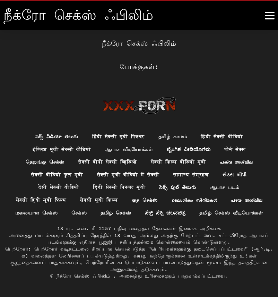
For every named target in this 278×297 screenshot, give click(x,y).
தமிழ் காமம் (172, 136)
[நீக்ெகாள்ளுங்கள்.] (270, 15)
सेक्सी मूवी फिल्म (99, 200)
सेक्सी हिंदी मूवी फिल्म (41, 200)
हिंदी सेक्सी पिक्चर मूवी (119, 187)
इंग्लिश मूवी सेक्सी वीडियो (62, 149)
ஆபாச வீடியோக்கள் (129, 149)
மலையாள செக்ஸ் (36, 213)
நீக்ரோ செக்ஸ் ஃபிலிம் (85, 276)
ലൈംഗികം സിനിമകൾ (194, 200)
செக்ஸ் (79, 213)
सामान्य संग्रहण (191, 174)
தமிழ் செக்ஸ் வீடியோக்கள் (231, 213)
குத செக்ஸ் (145, 200)
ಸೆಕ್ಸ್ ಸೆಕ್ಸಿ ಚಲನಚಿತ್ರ (165, 213)
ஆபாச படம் (225, 187)
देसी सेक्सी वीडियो (58, 187)
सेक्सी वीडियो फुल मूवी (57, 174)
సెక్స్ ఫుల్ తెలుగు (177, 187)
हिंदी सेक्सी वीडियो (222, 136)
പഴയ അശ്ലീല (246, 200)
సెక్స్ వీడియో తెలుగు (56, 136)
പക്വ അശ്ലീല (236, 162)
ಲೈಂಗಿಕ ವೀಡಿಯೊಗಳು (189, 149)
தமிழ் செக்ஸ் (116, 213)
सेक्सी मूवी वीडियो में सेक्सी (128, 174)
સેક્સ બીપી (235, 174)
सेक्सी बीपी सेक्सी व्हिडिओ (107, 162)
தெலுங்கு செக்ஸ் (44, 162)
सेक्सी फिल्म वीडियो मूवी (178, 162)
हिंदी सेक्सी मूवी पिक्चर (118, 136)
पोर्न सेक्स (235, 149)
